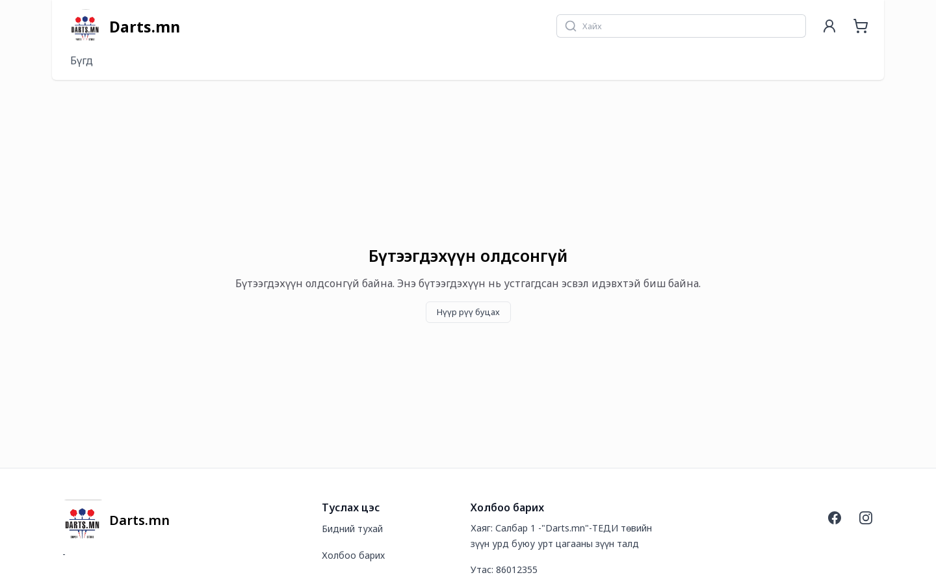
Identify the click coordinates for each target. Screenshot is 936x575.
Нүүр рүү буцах (468, 312)
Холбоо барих (353, 555)
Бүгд (81, 60)
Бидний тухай (352, 528)
